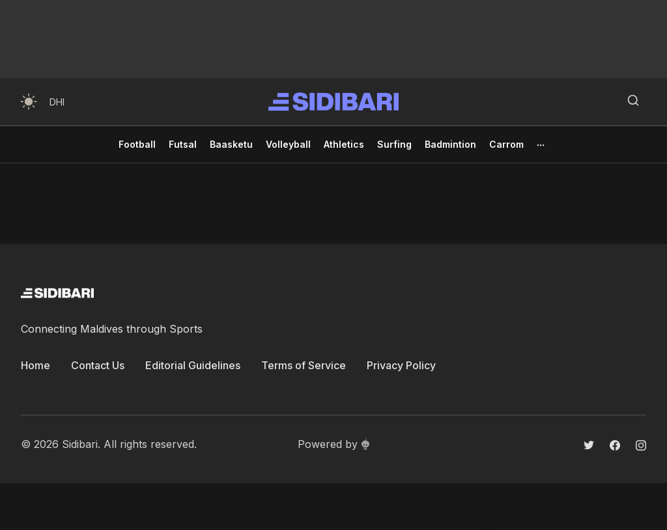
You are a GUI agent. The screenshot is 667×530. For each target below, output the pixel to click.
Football (137, 144)
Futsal (183, 144)
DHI (57, 101)
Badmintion (450, 144)
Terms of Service (303, 365)
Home (35, 365)
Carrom (506, 144)
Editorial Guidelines (192, 365)
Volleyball (288, 144)
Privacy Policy (401, 365)
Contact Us (97, 365)
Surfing (394, 144)
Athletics (344, 144)
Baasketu (231, 144)
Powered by (333, 444)
